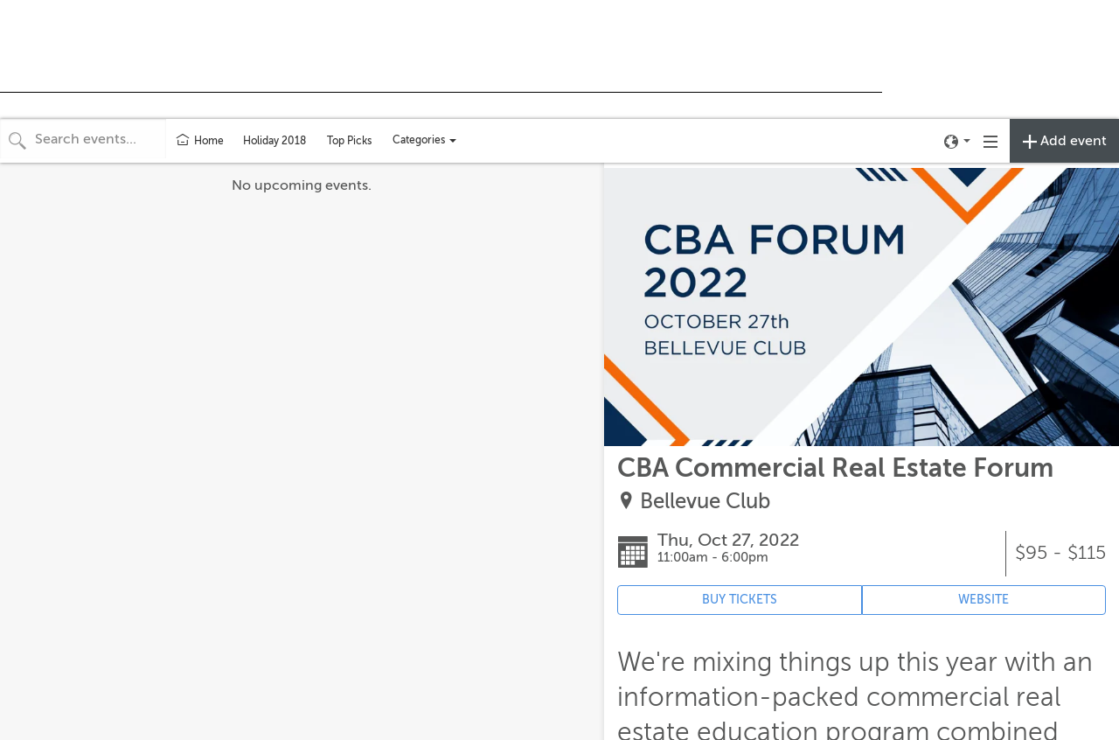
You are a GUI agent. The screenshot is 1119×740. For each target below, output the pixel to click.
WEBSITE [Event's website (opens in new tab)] (983, 599)
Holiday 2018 (274, 141)
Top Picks (349, 141)
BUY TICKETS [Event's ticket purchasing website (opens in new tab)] (739, 599)
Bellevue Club (705, 501)
